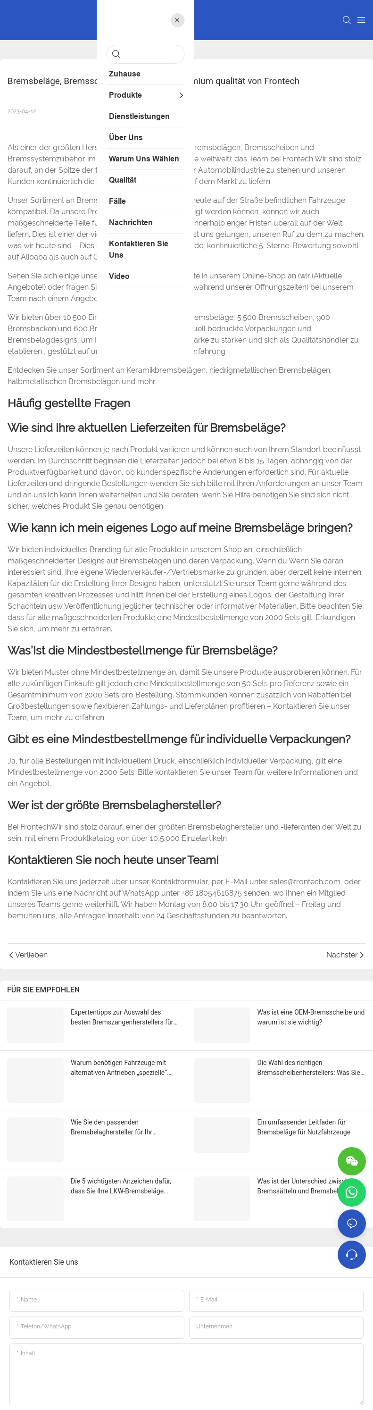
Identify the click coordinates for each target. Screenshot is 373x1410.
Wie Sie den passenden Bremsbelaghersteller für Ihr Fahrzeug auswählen (111, 1103)
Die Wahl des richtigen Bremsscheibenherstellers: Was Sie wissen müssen (308, 1060)
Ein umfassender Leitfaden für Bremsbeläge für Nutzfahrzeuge (304, 1103)
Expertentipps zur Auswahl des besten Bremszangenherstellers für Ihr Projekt (122, 1017)
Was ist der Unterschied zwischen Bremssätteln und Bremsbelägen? (306, 1146)
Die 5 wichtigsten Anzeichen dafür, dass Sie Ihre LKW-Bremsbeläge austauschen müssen (121, 1146)
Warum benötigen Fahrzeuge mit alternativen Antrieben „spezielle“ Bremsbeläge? (119, 1060)
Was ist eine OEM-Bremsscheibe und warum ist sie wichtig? (311, 1017)
